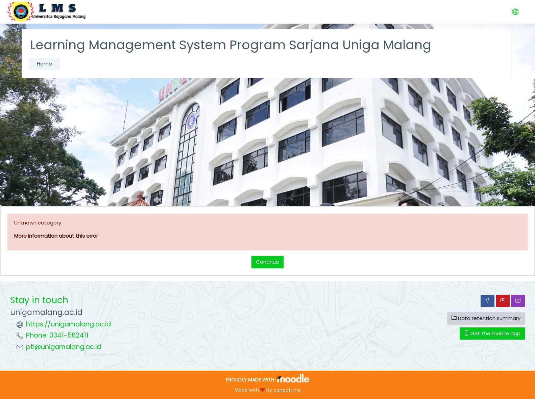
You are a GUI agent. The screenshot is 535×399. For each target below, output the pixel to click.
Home (44, 63)
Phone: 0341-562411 (57, 335)
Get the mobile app (492, 333)
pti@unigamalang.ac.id (63, 346)
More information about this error (56, 235)
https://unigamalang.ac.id (68, 324)
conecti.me (287, 390)
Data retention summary (486, 318)
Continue (267, 261)
